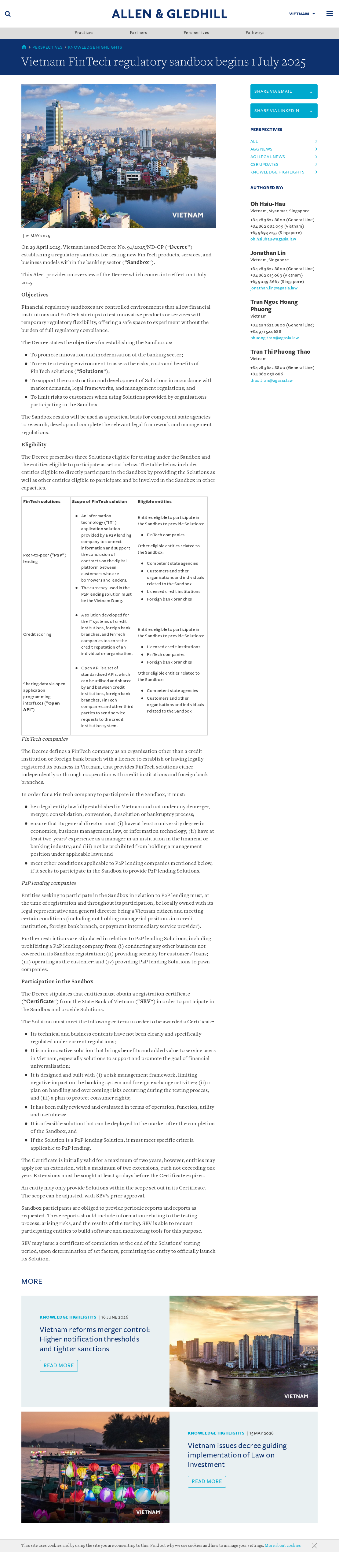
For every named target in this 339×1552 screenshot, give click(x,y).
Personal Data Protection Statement (174, 1547)
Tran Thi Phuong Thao (280, 352)
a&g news (261, 149)
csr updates (264, 164)
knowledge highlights (277, 172)
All (254, 141)
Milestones (76, 1547)
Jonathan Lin (268, 253)
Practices (84, 33)
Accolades (44, 1547)
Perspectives (196, 33)
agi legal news (267, 156)
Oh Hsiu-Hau (268, 204)
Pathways (255, 33)
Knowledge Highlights (95, 47)
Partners (138, 33)
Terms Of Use (110, 1547)
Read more (59, 1365)
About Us (15, 1547)
